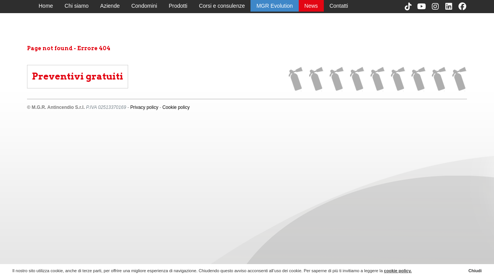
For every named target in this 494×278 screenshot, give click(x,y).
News (311, 6)
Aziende (110, 6)
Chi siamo (76, 6)
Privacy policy (144, 107)
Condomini (144, 6)
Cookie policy (176, 107)
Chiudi (475, 270)
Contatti (339, 6)
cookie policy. (398, 270)
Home (46, 6)
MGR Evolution (274, 6)
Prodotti (178, 6)
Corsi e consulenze (222, 6)
